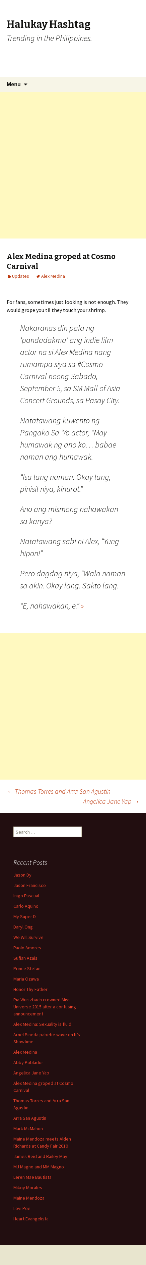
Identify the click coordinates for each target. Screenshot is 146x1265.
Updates (20, 276)
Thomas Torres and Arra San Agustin (59, 791)
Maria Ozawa (26, 979)
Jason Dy (22, 875)
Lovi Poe (21, 1208)
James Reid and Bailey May (40, 1156)
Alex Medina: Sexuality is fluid (42, 1024)
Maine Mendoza (29, 1198)
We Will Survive (28, 937)
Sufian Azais (25, 958)
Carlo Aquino (26, 906)
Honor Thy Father (30, 989)
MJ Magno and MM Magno (38, 1167)
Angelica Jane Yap (111, 801)
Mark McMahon (28, 1128)
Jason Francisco (29, 885)
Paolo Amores (27, 948)
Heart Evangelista (31, 1219)
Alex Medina (53, 276)
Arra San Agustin (29, 1118)
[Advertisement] (73, 165)
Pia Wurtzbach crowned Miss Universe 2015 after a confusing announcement (44, 1007)
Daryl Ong (23, 927)
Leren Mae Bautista (32, 1177)
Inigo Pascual (26, 896)
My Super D (24, 916)
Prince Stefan (27, 968)
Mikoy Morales (27, 1187)
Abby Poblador (28, 1062)
